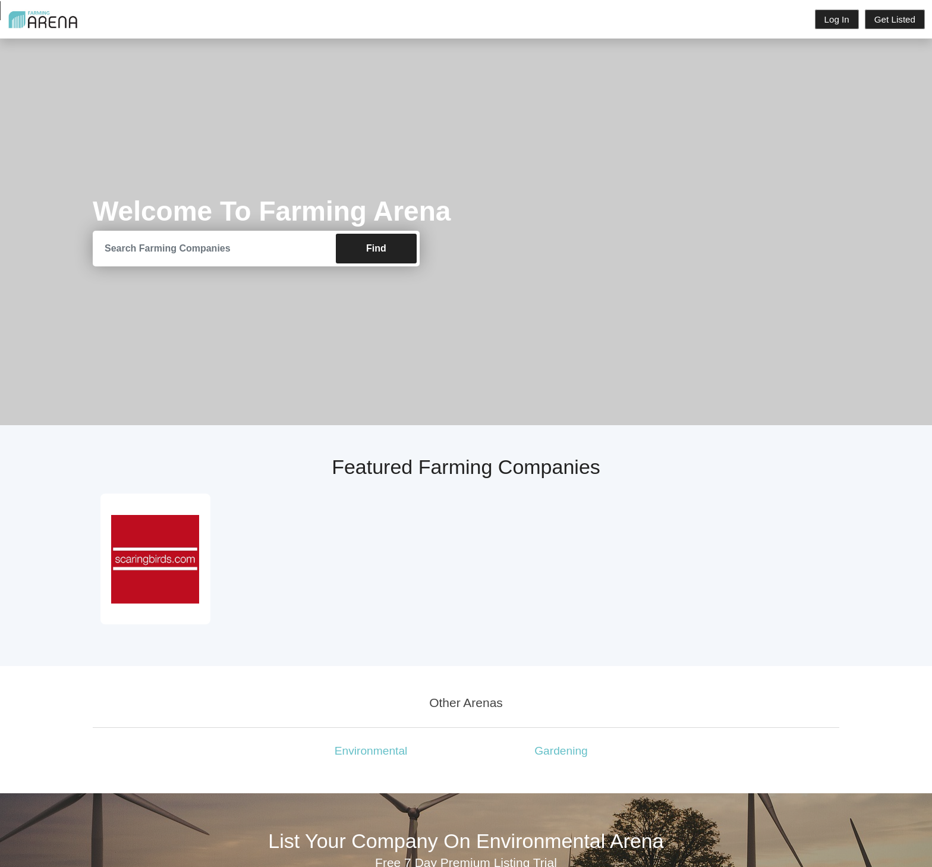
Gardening (561, 751)
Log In (836, 19)
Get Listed (894, 19)
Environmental (371, 751)
